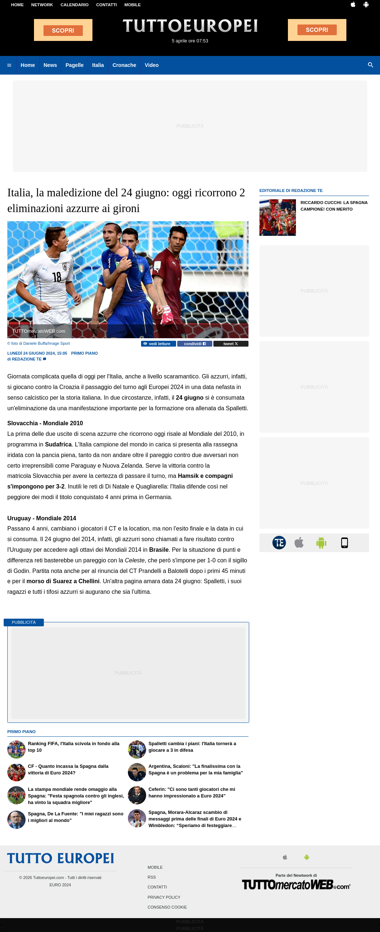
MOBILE (132, 5)
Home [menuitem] (28, 65)
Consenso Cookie (167, 907)
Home (17, 5)
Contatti (157, 887)
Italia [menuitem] (98, 65)
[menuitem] (9, 65)
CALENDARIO (75, 5)
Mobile (155, 867)
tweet (231, 344)
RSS (152, 877)
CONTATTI (106, 5)
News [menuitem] (50, 65)
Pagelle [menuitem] (74, 65)
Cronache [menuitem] (124, 65)
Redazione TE (27, 359)
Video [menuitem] (152, 65)
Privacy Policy (164, 897)
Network (42, 5)
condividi (195, 344)
